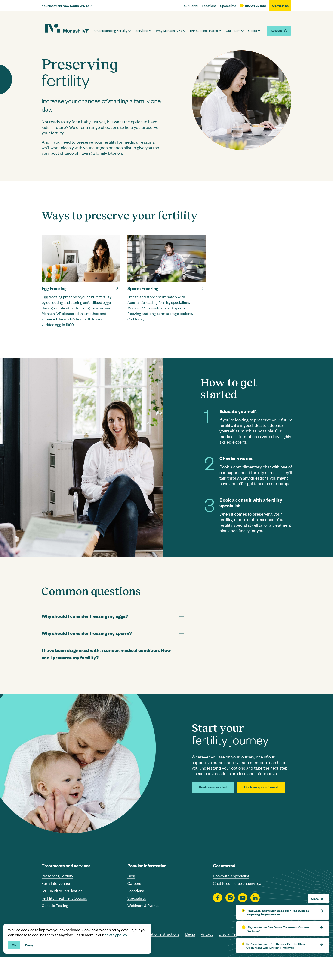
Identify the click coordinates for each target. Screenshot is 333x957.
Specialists (228, 5)
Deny (29, 944)
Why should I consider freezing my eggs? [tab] (85, 616)
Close (317, 898)
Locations (209, 5)
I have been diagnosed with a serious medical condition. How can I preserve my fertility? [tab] (106, 653)
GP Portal (191, 5)
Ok (14, 944)
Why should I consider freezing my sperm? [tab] (87, 633)
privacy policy (115, 934)
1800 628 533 (255, 5)
